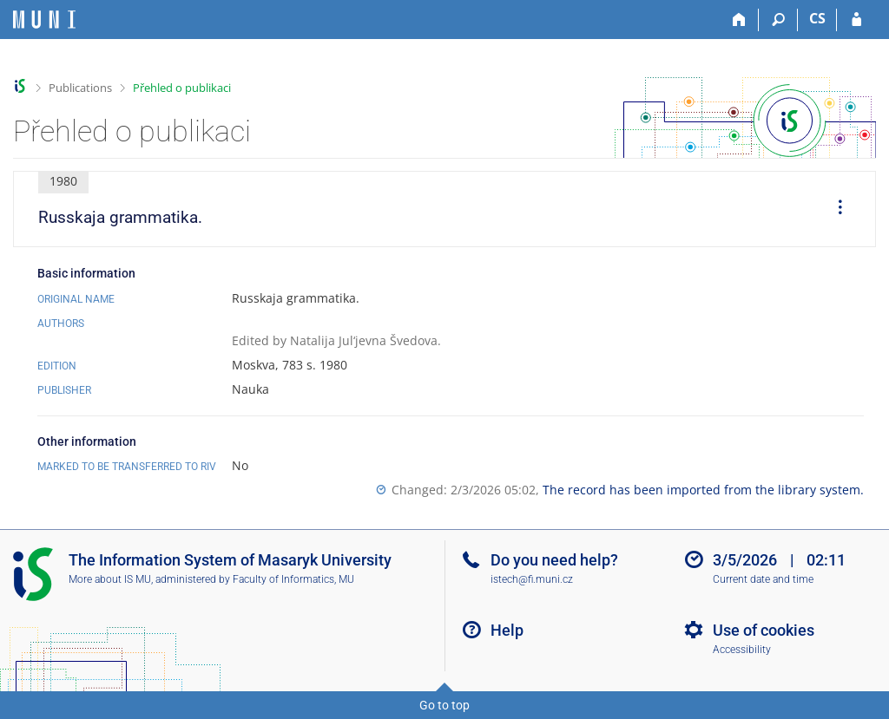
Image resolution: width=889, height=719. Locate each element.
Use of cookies (763, 630)
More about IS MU (110, 579)
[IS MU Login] (856, 20)
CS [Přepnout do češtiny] (817, 18)
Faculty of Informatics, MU (293, 579)
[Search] (778, 20)
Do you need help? (554, 560)
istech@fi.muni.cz (532, 579)
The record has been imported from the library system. (703, 489)
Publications (80, 87)
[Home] (739, 20)
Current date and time (763, 579)
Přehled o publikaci (182, 87)
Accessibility (742, 650)
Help (507, 630)
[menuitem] (834, 209)
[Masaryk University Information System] (44, 19)
